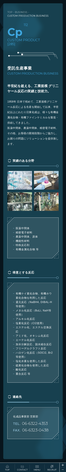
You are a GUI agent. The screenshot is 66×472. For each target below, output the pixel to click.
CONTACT (22, 468)
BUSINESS (21, 12)
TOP (7, 468)
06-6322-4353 (35, 423)
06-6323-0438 (35, 430)
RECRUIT (52, 468)
